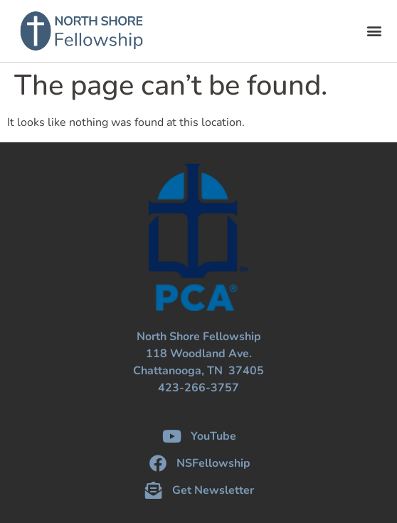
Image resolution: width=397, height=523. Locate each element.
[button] (374, 31)
